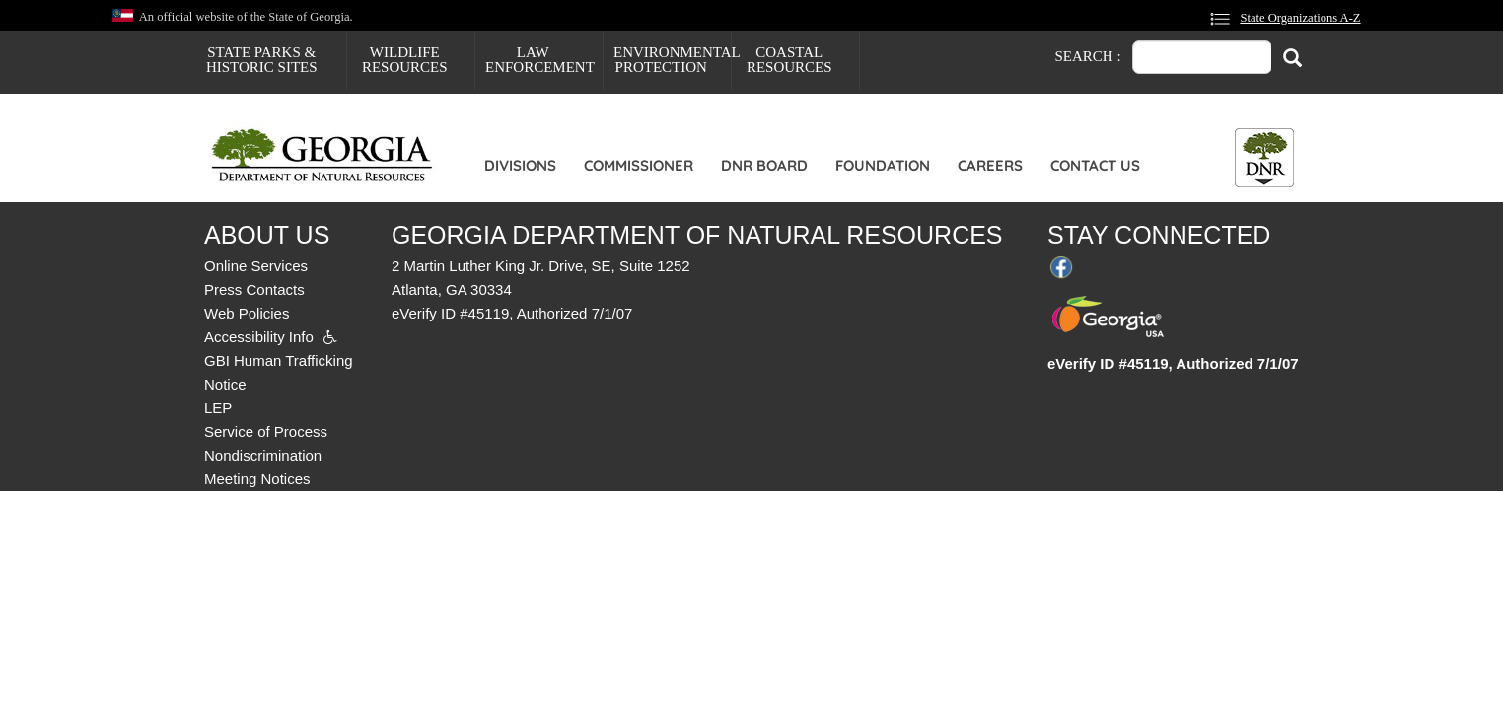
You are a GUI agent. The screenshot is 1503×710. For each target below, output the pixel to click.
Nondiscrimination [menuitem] (263, 455)
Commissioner (638, 165)
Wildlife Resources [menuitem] (405, 59)
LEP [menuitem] (218, 407)
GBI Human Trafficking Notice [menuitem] (278, 372)
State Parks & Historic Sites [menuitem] (262, 59)
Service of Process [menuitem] (265, 431)
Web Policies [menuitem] (246, 313)
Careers (990, 165)
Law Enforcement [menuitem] (540, 59)
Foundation (882, 165)
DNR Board (764, 165)
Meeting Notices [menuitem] (257, 478)
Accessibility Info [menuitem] (259, 336)
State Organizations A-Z (1300, 18)
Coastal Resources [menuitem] (789, 59)
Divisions (520, 165)
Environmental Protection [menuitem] (672, 59)
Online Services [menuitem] (256, 265)
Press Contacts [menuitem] (254, 289)
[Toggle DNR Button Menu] (1264, 157)
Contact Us (1095, 165)
